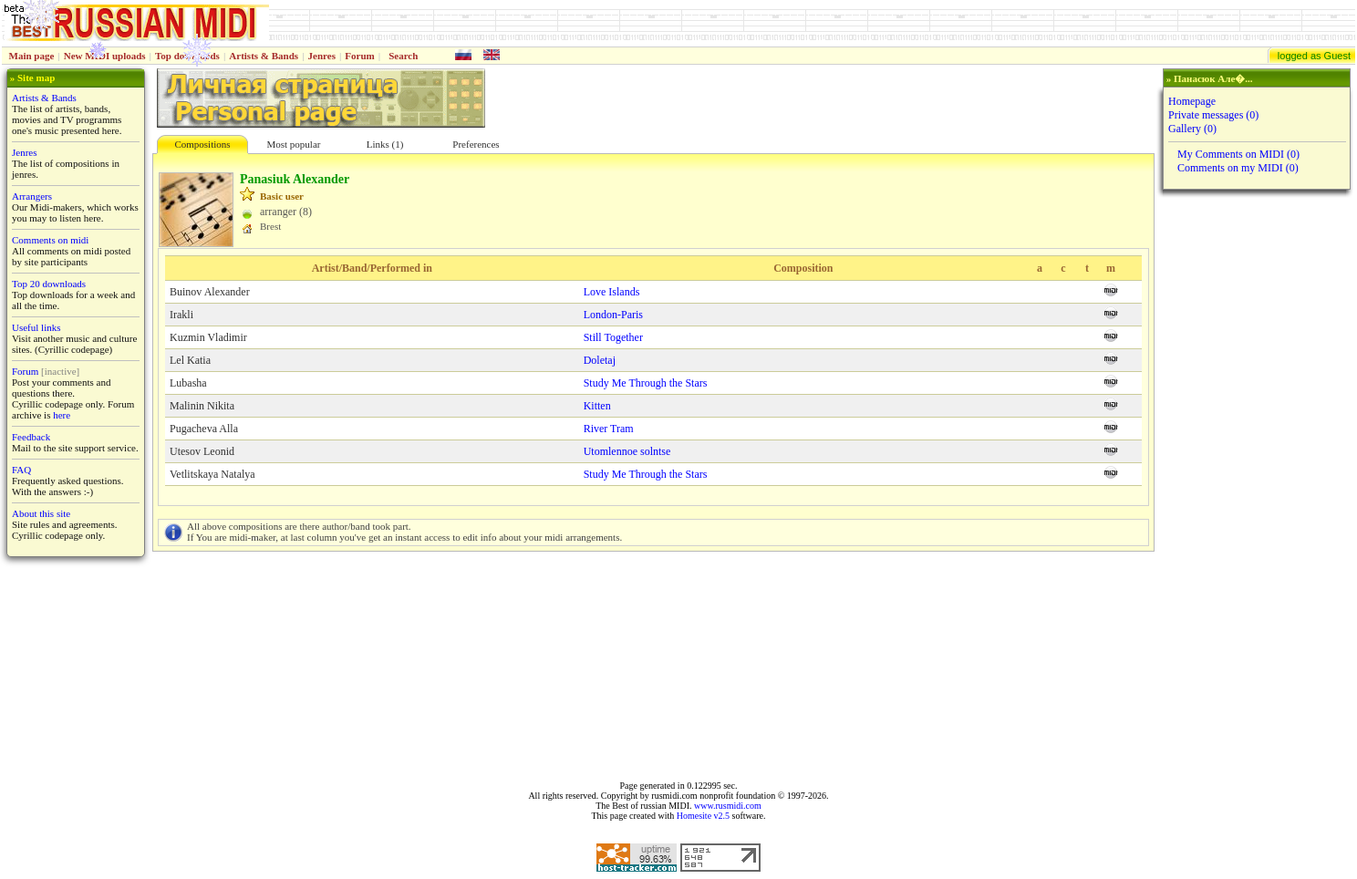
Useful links (36, 327)
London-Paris (613, 314)
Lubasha (188, 383)
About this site (41, 513)
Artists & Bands (263, 55)
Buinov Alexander (210, 291)
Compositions (202, 144)
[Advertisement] (1255, 485)
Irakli (181, 314)
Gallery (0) (1192, 128)
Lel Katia (190, 360)
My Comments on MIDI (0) (1238, 154)
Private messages (1213, 115)
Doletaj (600, 360)
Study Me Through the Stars (646, 383)
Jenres (322, 55)
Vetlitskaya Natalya (212, 474)
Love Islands (612, 291)
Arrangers (32, 196)
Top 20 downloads (49, 283)
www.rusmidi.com (727, 806)
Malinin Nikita (202, 405)
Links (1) (385, 144)
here (61, 414)
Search (403, 55)
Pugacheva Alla (204, 428)
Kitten (597, 405)
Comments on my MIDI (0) (1238, 167)
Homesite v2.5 (703, 816)
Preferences (475, 144)
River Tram (609, 428)
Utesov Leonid (202, 451)
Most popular (294, 144)
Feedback (31, 436)
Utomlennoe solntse (627, 451)
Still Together (613, 337)
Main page (32, 55)
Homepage (1192, 101)
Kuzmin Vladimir (208, 337)
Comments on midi (50, 239)
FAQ (21, 469)
